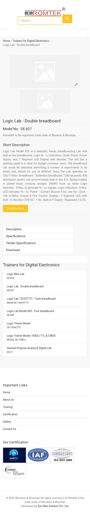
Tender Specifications (21, 243)
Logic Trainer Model (19, 325)
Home (6, 40)
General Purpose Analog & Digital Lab (29, 349)
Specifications (15, 236)
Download (13, 250)
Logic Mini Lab (15, 275)
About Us (8, 399)
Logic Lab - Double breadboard (25, 288)
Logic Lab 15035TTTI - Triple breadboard (31, 300)
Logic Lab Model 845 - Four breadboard (30, 312)
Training (8, 407)
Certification (10, 414)
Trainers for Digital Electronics (31, 40)
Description (14, 229)
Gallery (7, 421)
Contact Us (9, 429)
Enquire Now (15, 208)
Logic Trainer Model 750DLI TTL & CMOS (31, 337)
